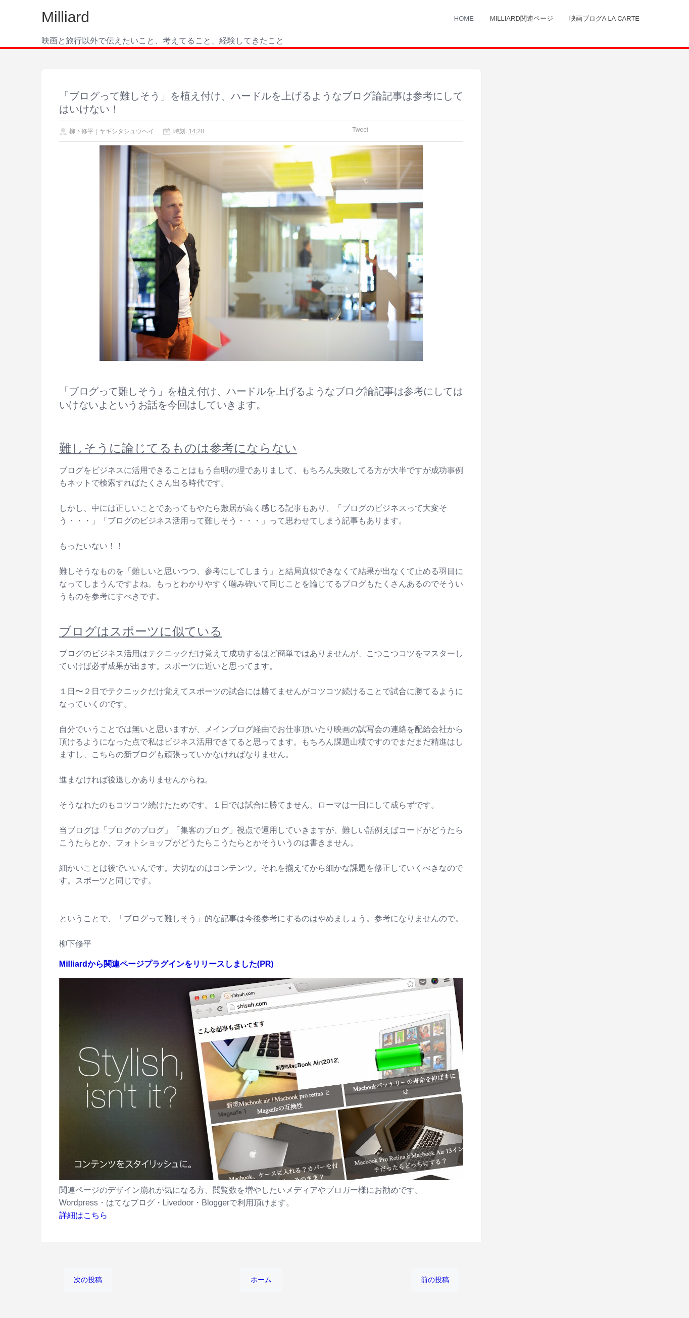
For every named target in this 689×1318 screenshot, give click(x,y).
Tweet (360, 129)
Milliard (65, 17)
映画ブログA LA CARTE (604, 18)
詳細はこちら (83, 1215)
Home (464, 18)
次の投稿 (88, 1280)
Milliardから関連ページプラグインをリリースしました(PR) (166, 964)
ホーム (261, 1280)
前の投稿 (435, 1280)
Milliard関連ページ (521, 18)
